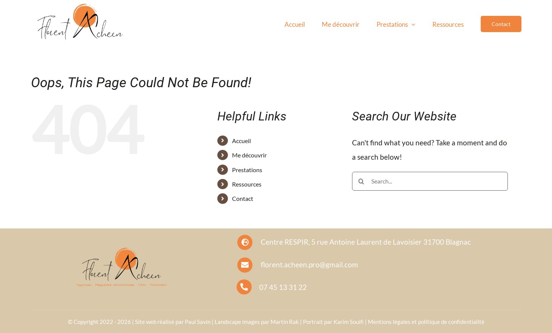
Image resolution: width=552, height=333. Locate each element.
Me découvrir (249, 155)
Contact (242, 198)
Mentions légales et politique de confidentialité (426, 321)
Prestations (247, 169)
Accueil (241, 140)
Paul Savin (198, 321)
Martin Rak (285, 321)
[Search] (361, 181)
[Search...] (430, 181)
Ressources (246, 184)
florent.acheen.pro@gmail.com (309, 264)
